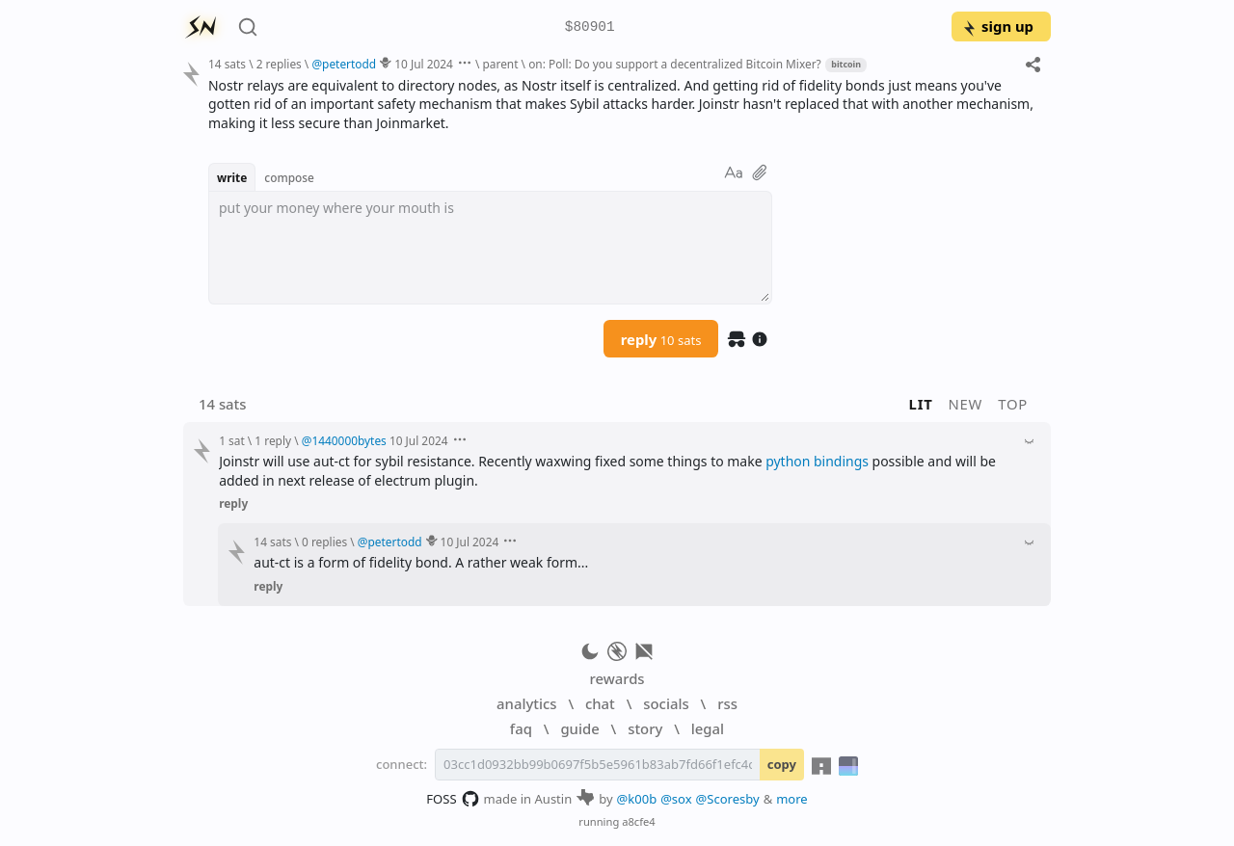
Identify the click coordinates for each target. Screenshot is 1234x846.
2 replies (279, 63)
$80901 (590, 27)
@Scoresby (728, 798)
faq (521, 728)
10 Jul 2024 (423, 63)
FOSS (452, 798)
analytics (526, 703)
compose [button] (289, 177)
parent (501, 63)
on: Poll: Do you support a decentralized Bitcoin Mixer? (674, 63)
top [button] (1013, 403)
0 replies (324, 541)
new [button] (966, 403)
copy (781, 764)
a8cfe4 (639, 821)
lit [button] (921, 403)
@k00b (637, 798)
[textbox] (490, 248)
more (792, 798)
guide (579, 728)
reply (661, 339)
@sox (675, 798)
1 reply (273, 440)
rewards (616, 678)
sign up (997, 26)
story (645, 728)
